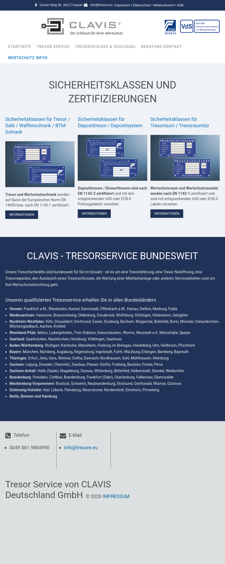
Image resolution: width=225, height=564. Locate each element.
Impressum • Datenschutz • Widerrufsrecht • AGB (148, 5)
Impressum (116, 496)
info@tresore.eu (101, 5)
